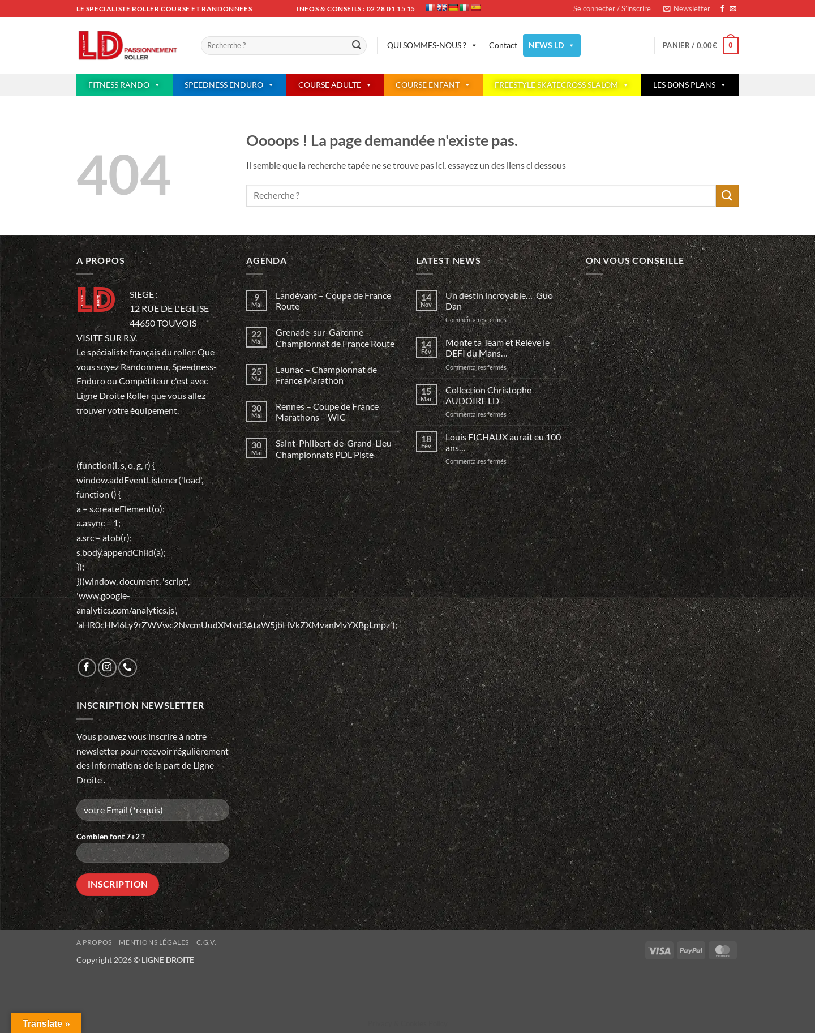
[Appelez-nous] (127, 667)
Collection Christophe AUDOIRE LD (488, 395)
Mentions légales (154, 942)
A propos (94, 942)
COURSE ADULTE (335, 85)
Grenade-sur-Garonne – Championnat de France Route (335, 337)
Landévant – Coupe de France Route (333, 300)
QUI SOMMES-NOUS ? (432, 45)
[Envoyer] (356, 45)
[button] (686, 8)
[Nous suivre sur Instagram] (107, 667)
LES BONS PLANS (690, 85)
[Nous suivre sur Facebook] (722, 9)
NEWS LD (552, 45)
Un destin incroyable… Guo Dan (499, 300)
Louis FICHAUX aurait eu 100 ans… (503, 442)
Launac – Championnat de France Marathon (326, 374)
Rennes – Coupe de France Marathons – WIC (327, 411)
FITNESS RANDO (124, 85)
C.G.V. (206, 942)
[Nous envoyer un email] (733, 9)
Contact (503, 45)
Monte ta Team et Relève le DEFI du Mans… (497, 347)
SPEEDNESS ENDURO (229, 85)
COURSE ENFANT (433, 85)
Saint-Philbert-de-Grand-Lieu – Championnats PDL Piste (337, 448)
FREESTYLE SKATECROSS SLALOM (562, 85)
